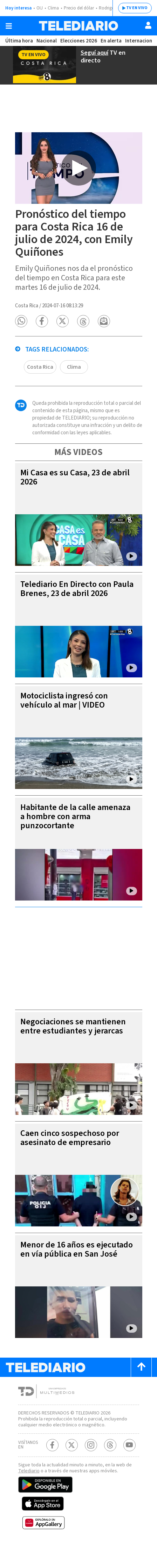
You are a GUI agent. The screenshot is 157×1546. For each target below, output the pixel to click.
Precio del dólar (79, 8)
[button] (21, 321)
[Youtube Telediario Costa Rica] (129, 1445)
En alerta (111, 41)
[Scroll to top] (141, 1367)
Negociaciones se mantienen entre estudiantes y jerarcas (73, 1026)
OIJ (39, 8)
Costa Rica (40, 367)
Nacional (46, 41)
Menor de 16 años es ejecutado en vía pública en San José (76, 1249)
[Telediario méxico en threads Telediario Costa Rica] (110, 1445)
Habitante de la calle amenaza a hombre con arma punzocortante (75, 816)
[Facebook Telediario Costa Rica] (52, 1445)
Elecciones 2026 (78, 41)
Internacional (140, 41)
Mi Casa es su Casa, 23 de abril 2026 (75, 477)
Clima (53, 8)
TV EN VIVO (137, 8)
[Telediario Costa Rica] (78, 25)
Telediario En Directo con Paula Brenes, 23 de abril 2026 (77, 589)
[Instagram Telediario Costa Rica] (91, 1445)
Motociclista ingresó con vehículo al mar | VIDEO (64, 700)
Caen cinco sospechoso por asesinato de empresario (69, 1138)
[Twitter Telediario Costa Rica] (72, 1445)
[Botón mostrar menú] (8, 25)
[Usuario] (148, 25)
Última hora (19, 41)
